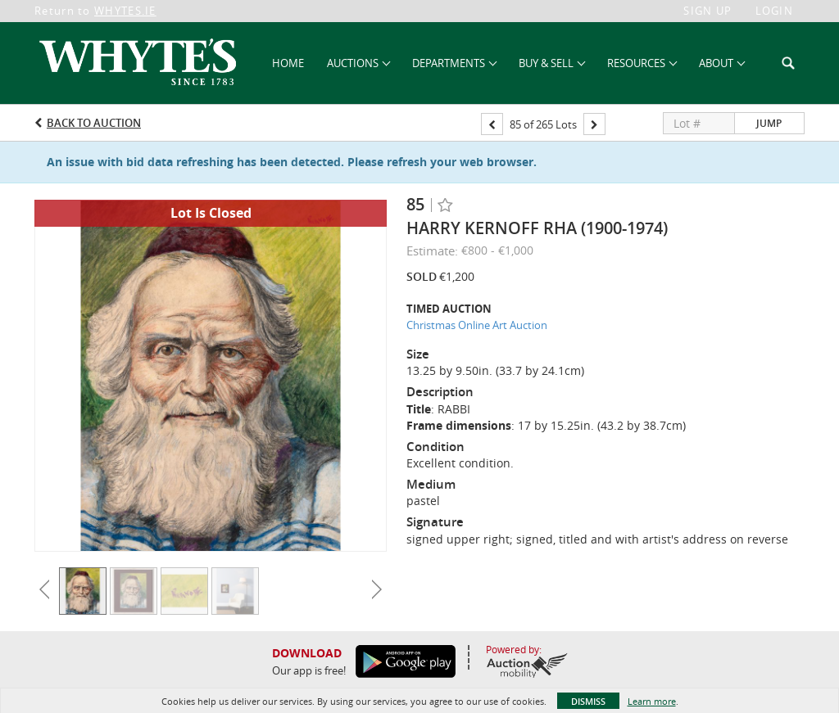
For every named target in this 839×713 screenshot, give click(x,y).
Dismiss (588, 701)
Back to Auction (94, 122)
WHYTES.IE (125, 10)
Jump (769, 123)
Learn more (652, 701)
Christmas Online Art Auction (476, 325)
